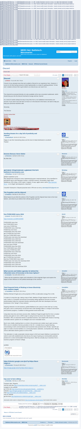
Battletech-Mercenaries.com (13, 422)
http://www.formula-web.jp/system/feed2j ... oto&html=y (28, 389)
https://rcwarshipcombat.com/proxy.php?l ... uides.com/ (30, 385)
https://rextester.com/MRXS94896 (13, 219)
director (64, 87)
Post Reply (7, 75)
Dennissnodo (65, 361)
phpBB (35, 425)
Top (76, 130)
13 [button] (75, 75)
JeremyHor (64, 271)
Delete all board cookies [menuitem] (61, 422)
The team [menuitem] (50, 422)
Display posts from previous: (29, 403)
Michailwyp (64, 170)
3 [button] (67, 75)
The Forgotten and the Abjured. (15, 192)
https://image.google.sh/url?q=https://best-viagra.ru (18, 368)
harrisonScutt (65, 137)
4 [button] (69, 75)
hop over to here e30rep (12, 379)
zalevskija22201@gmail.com (50, 187)
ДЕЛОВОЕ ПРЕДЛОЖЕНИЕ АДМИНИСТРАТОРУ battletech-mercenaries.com (21, 171)
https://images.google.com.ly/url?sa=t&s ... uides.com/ (25, 391)
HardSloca (64, 196)
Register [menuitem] (70, 61)
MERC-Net (24, 422)
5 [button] (71, 75)
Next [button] (77, 75)
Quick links (8, 61)
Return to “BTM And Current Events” (13, 412)
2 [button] (65, 75)
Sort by (45, 403)
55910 (66, 381)
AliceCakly (64, 378)
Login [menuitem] (75, 61)
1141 (66, 91)
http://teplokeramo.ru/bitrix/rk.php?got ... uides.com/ (26, 396)
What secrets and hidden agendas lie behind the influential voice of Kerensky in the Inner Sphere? (21, 272)
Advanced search (75, 52)
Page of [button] (59, 75)
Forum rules (7, 71)
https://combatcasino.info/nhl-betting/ (34, 400)
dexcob (63, 214)
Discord (6, 68)
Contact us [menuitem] (42, 422)
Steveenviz (64, 153)
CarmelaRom (65, 287)
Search (72, 52)
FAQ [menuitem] (14, 61)
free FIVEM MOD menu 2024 (14, 214)
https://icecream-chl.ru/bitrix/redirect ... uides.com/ (21, 392)
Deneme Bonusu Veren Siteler (14, 154)
